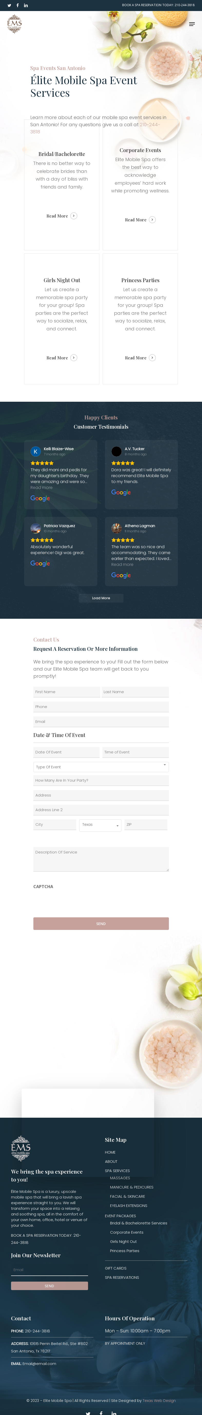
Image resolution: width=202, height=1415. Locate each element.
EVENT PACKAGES (120, 1216)
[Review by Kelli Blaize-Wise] (59, 449)
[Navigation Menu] (192, 24)
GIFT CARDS (116, 1268)
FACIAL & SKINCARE (127, 1196)
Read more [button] (42, 487)
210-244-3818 (30, 1331)
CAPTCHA (43, 886)
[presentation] (72, 902)
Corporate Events (126, 1232)
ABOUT (111, 1161)
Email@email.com (33, 1363)
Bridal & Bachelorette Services (138, 1223)
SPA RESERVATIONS (122, 1277)
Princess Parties (124, 1250)
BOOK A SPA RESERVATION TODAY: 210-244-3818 (46, 1239)
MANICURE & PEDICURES (131, 1187)
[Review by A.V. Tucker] (135, 449)
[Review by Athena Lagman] (140, 526)
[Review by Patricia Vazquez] (59, 526)
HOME (110, 1152)
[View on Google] (36, 451)
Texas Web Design (159, 1400)
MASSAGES (120, 1178)
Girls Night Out (123, 1241)
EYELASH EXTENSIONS (128, 1205)
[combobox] (101, 767)
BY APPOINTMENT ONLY (125, 1343)
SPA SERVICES (117, 1170)
